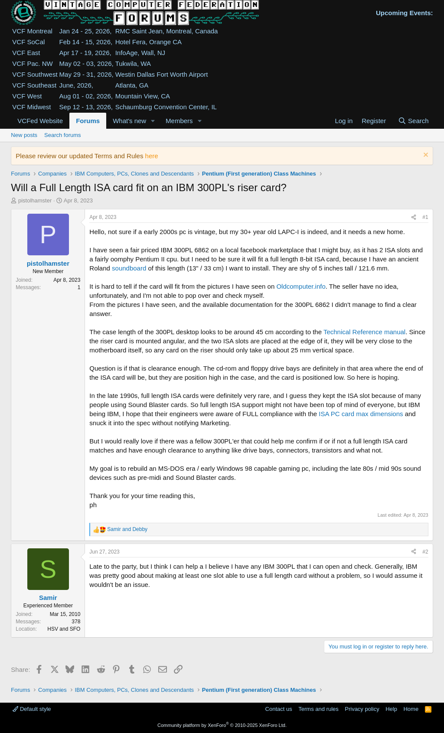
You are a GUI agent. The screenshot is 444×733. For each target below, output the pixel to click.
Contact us (278, 709)
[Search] (413, 121)
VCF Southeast (34, 85)
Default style (32, 709)
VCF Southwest (34, 74)
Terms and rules (318, 709)
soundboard (129, 268)
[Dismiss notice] (424, 155)
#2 (425, 552)
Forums (88, 120)
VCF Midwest (31, 107)
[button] (153, 121)
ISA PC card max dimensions (361, 413)
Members (179, 120)
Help (391, 709)
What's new (129, 120)
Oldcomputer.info (300, 286)
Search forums (62, 135)
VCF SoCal (28, 42)
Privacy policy (362, 709)
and (127, 529)
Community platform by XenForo (222, 725)
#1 (425, 217)
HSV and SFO (63, 629)
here (151, 156)
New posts (24, 135)
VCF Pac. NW (32, 63)
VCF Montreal (32, 31)
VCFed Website (40, 120)
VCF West (27, 96)
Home (410, 709)
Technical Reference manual (364, 332)
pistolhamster (35, 200)
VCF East (26, 52)
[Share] (413, 217)
